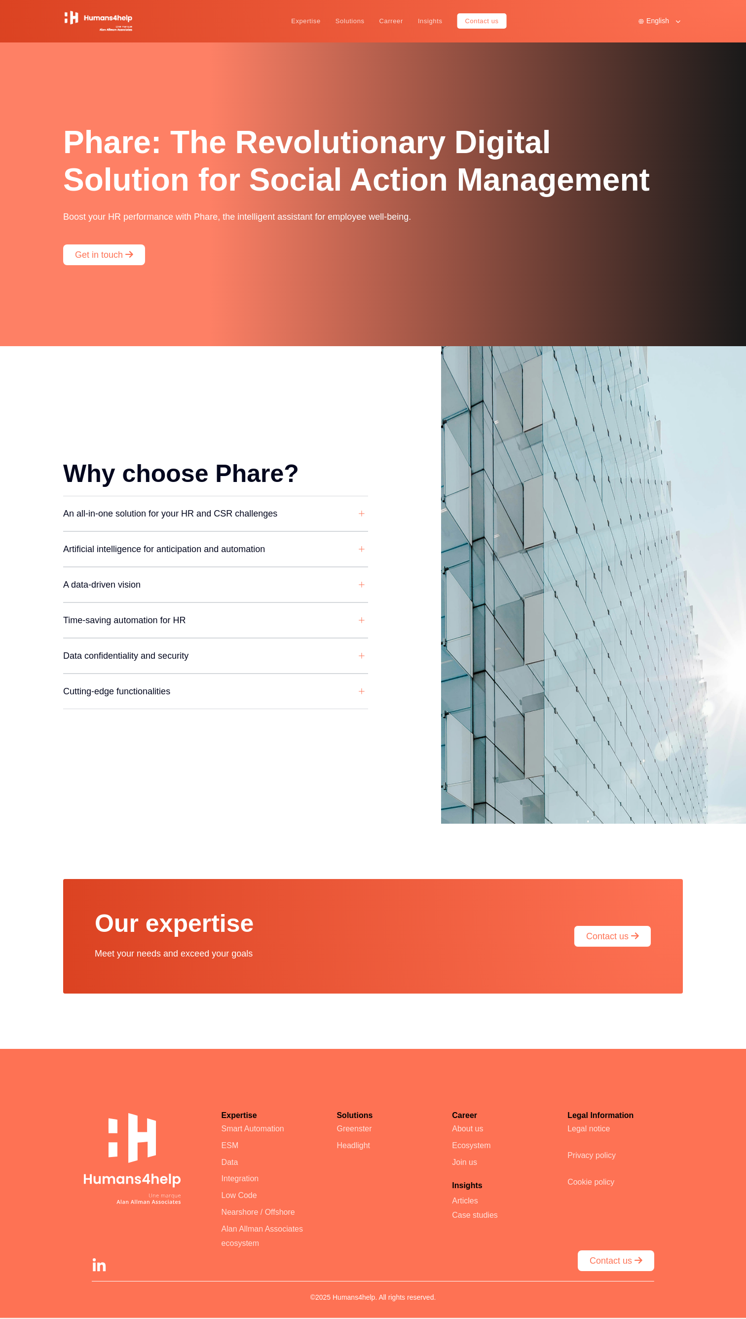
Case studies (475, 1215)
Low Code (239, 1195)
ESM (230, 1145)
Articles (465, 1201)
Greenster (354, 1128)
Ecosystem (471, 1145)
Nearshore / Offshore (258, 1212)
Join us (464, 1162)
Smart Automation (253, 1128)
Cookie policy (590, 1182)
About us (467, 1128)
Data (230, 1162)
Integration (240, 1178)
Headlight (353, 1145)
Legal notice (588, 1128)
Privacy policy (591, 1155)
